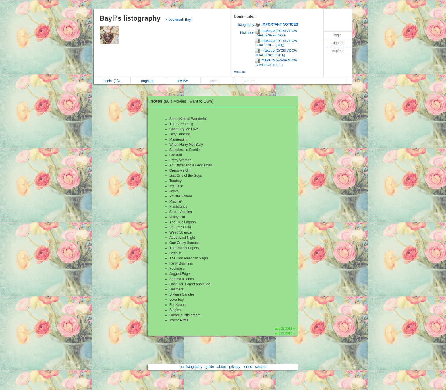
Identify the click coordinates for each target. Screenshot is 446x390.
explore (337, 51)
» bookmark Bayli (179, 20)
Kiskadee (247, 33)
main (112, 81)
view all (240, 72)
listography (246, 25)
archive (184, 81)
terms (247, 367)
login (337, 35)
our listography (191, 367)
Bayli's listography (130, 18)
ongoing (149, 81)
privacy (234, 367)
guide (210, 367)
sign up (337, 43)
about (221, 367)
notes (183, 101)
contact (261, 367)
